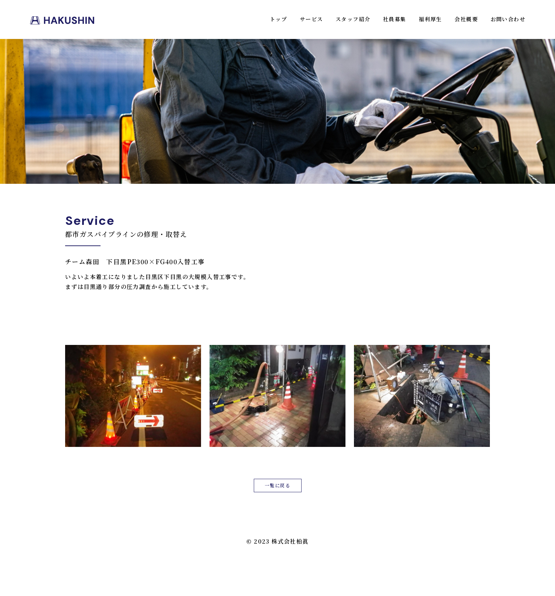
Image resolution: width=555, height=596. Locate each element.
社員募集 (394, 19)
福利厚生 (430, 19)
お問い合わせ (508, 19)
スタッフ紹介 (353, 19)
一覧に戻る (277, 485)
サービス (311, 19)
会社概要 (466, 19)
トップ (278, 19)
